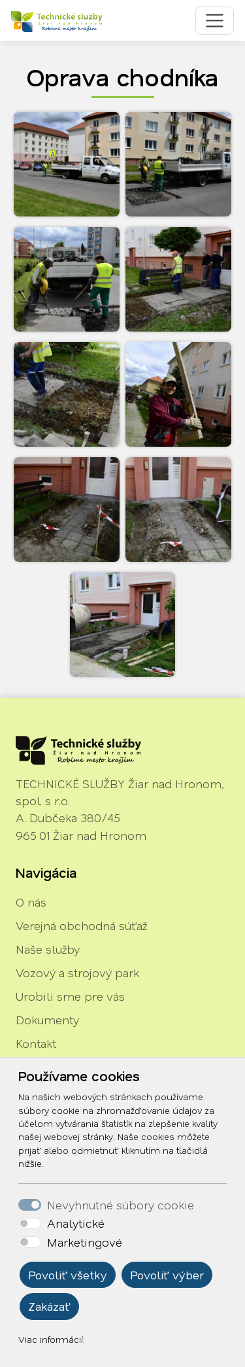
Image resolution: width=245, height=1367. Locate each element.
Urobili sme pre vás (70, 996)
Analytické (76, 1223)
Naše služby (48, 949)
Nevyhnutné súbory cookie (120, 1205)
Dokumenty (47, 1019)
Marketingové (84, 1242)
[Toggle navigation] (214, 21)
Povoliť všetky (67, 1275)
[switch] (29, 1224)
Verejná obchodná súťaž (81, 925)
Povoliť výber (167, 1275)
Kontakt (36, 1043)
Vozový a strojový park (77, 972)
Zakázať (49, 1306)
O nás (31, 902)
